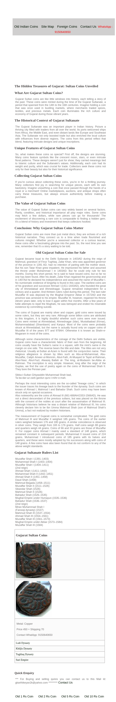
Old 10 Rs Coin (94, 696)
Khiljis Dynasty (24, 648)
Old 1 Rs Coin (24, 696)
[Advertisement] (61, 61)
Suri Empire (22, 659)
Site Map (47, 26)
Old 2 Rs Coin (47, 696)
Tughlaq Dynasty (25, 654)
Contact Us (88, 26)
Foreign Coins (67, 26)
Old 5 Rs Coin (70, 696)
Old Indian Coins (26, 26)
